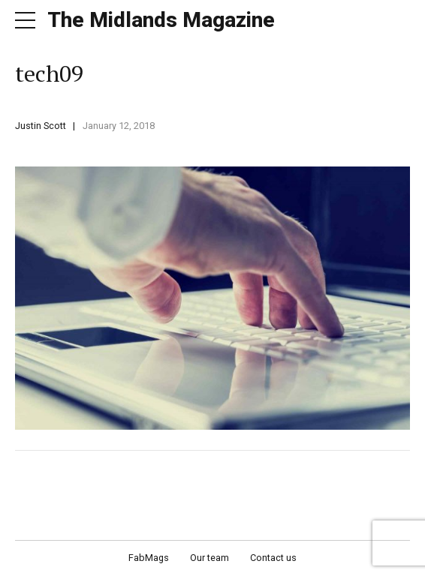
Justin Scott (40, 125)
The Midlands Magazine (161, 20)
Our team (209, 557)
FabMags (148, 557)
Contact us (273, 557)
